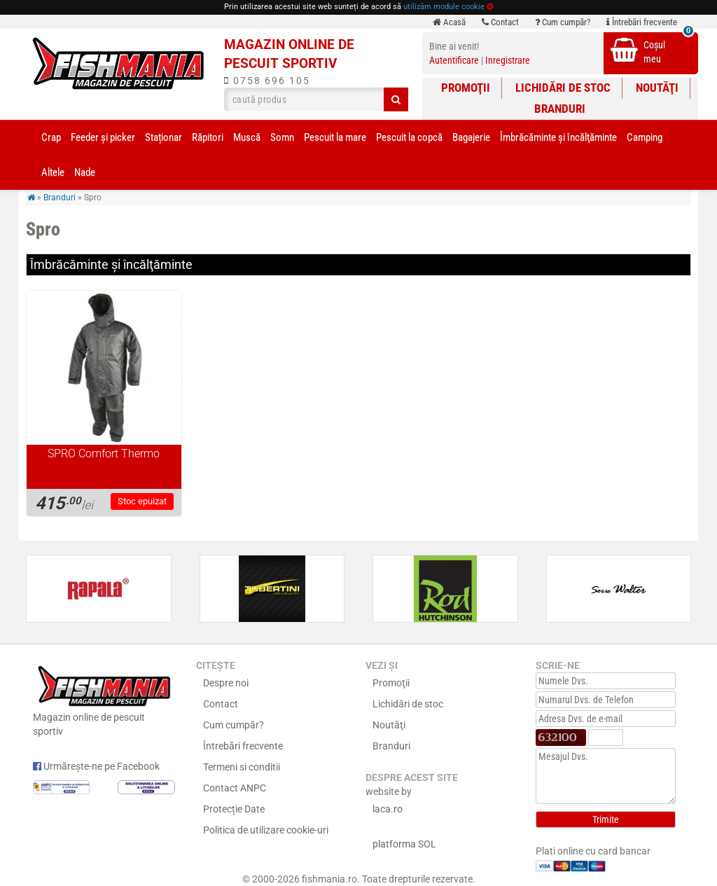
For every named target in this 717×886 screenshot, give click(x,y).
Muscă (246, 137)
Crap (51, 137)
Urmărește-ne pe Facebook (96, 766)
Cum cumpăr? (562, 22)
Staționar (163, 137)
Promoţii (465, 88)
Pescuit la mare (335, 137)
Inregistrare (507, 60)
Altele (52, 172)
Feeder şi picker (103, 137)
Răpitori (207, 137)
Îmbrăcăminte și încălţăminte (558, 137)
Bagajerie (471, 137)
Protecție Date (234, 809)
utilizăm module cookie (444, 6)
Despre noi (226, 682)
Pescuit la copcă (409, 137)
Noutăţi (657, 88)
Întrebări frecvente (641, 22)
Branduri (559, 109)
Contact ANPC (234, 788)
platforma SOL (404, 844)
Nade (84, 172)
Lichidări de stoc (563, 88)
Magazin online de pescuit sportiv (104, 699)
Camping (644, 137)
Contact (500, 22)
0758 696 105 (267, 80)
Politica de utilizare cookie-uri (265, 830)
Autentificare (454, 60)
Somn (282, 137)
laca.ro (388, 809)
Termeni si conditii (241, 767)
